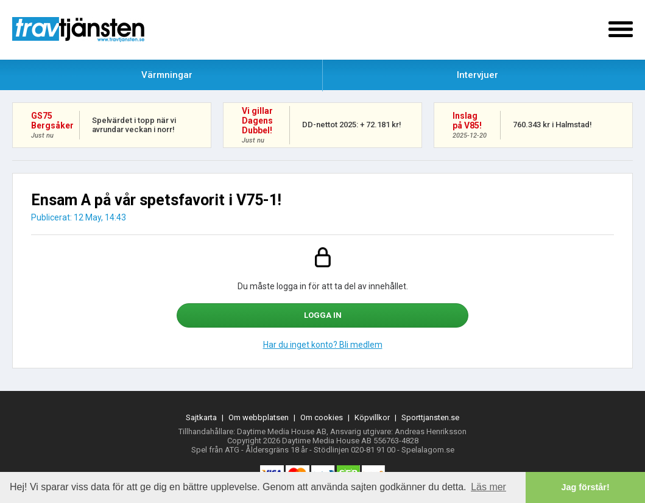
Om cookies (321, 417)
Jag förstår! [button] (586, 487)
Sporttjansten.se (430, 417)
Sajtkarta (201, 417)
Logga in (323, 315)
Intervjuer (477, 74)
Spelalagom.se (427, 449)
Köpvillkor (372, 417)
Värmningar (166, 74)
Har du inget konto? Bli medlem (322, 345)
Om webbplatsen (258, 417)
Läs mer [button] (488, 487)
